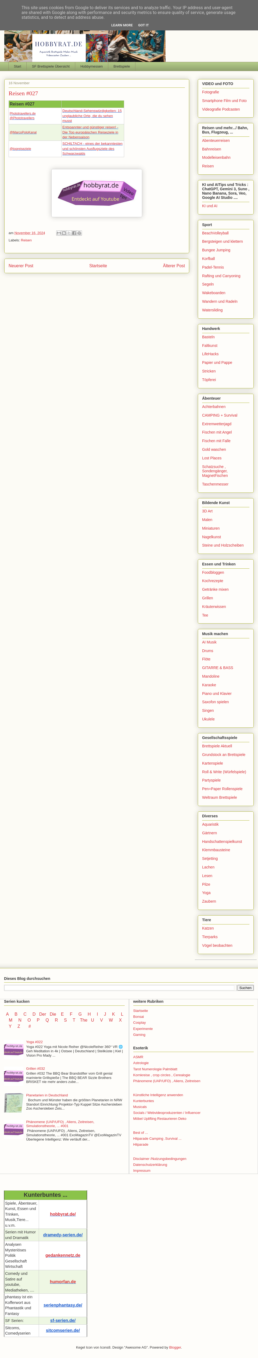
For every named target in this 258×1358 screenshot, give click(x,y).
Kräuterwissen (214, 606)
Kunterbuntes (143, 1101)
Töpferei (209, 380)
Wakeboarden (213, 293)
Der (42, 1014)
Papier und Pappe (217, 362)
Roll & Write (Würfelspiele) (224, 772)
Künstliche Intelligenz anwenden (158, 1095)
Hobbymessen (91, 66)
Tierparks (210, 937)
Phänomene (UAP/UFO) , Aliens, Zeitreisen (166, 1081)
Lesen (207, 876)
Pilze (206, 884)
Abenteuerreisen (216, 140)
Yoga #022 (34, 1042)
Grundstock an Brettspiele (223, 754)
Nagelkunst (211, 537)
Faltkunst (209, 345)
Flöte (206, 659)
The (83, 1020)
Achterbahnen (213, 406)
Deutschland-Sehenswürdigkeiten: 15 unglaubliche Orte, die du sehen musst (92, 116)
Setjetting (210, 858)
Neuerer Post (21, 265)
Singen (208, 710)
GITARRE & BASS (217, 668)
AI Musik (209, 642)
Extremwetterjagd (216, 424)
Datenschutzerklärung (150, 1165)
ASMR (138, 1057)
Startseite (98, 265)
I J (102, 1014)
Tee (205, 615)
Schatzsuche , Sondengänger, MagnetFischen (215, 471)
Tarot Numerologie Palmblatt (155, 1069)
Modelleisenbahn (216, 157)
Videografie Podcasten (221, 109)
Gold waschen (214, 449)
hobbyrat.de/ (63, 1214)
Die (53, 1014)
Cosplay (139, 1023)
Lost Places (211, 458)
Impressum (141, 1171)
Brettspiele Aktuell (217, 746)
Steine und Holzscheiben (223, 545)
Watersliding (212, 310)
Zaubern (209, 901)
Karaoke (209, 685)
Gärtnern (209, 833)
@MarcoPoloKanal (23, 132)
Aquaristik (210, 824)
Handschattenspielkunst (222, 841)
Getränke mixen (215, 589)
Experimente (143, 1029)
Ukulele (208, 719)
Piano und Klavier (217, 693)
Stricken (209, 371)
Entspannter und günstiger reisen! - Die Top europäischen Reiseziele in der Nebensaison (90, 132)
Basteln (208, 337)
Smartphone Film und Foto (224, 100)
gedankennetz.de (62, 1255)
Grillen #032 (35, 1069)
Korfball (208, 258)
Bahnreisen (211, 149)
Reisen (26, 240)
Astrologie (141, 1063)
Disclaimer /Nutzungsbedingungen (160, 1159)
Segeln (208, 284)
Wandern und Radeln (220, 301)
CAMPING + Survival (219, 415)
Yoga (206, 893)
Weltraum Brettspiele (219, 797)
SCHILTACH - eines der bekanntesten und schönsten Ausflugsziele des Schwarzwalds (92, 149)
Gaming (139, 1035)
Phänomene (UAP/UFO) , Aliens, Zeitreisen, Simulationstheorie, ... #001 (60, 1124)
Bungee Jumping (216, 250)
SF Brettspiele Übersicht (51, 66)
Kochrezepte (212, 581)
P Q (43, 1020)
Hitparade (140, 1144)
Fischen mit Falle (216, 441)
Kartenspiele (212, 763)
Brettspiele (121, 66)
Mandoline (211, 676)
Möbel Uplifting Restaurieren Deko (160, 1119)
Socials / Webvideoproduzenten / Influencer (167, 1113)
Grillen (207, 598)
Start (17, 66)
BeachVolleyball (215, 233)
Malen (207, 520)
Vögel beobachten (217, 945)
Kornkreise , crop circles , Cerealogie (161, 1075)
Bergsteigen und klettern (222, 241)
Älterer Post (174, 265)
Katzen (208, 928)
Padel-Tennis (213, 267)
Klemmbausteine (216, 850)
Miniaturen (211, 528)
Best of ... (140, 1133)
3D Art (207, 511)
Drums (207, 651)
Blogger (175, 1347)
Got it (143, 25)
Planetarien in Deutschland (47, 1095)
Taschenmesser (215, 484)
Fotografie (210, 92)
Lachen (208, 867)
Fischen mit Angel (217, 432)
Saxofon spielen (215, 702)
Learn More (122, 25)
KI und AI (209, 206)
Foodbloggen (213, 572)
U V (97, 1020)
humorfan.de (63, 1281)
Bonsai (138, 1017)
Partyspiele (211, 780)
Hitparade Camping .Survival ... (157, 1139)
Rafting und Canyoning (221, 276)
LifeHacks (210, 354)
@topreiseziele (20, 149)
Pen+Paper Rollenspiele (222, 789)
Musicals (140, 1107)
